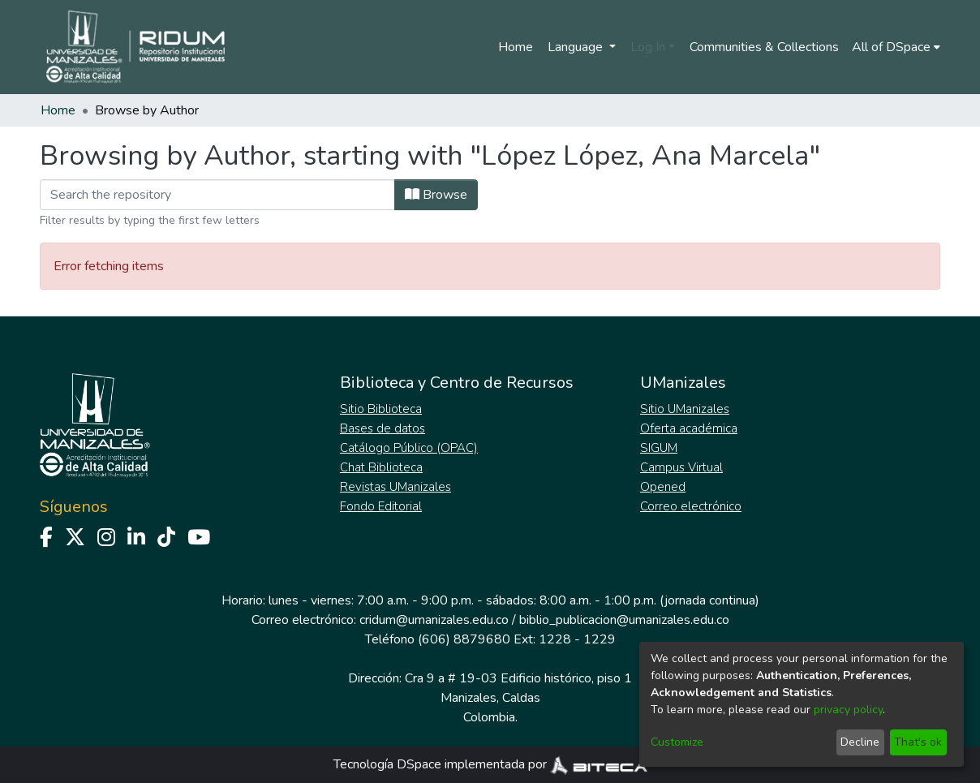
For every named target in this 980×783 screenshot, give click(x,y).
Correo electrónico (690, 506)
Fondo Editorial (381, 506)
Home (515, 47)
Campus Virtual (681, 467)
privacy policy (848, 709)
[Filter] (217, 194)
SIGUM (658, 448)
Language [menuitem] (577, 47)
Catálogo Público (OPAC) (409, 448)
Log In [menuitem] (647, 47)
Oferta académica (688, 428)
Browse (436, 195)
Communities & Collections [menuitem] (764, 47)
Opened (663, 487)
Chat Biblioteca (381, 467)
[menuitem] (896, 47)
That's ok (918, 742)
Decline (859, 742)
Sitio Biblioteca (381, 409)
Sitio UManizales (684, 409)
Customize (677, 742)
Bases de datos (382, 428)
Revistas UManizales (395, 487)
